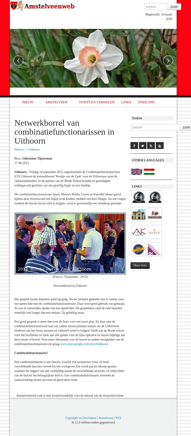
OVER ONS (146, 102)
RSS (118, 418)
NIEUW (28, 102)
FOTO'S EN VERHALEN (97, 102)
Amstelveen (105, 418)
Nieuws (19, 149)
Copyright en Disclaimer (80, 418)
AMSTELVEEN (56, 102)
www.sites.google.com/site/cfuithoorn (84, 344)
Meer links (140, 265)
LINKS (126, 102)
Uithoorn (34, 149)
